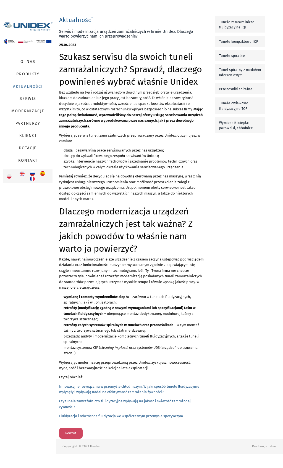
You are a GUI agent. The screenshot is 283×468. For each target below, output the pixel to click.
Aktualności (28, 86)
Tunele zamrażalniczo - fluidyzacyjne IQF (238, 24)
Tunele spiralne (232, 56)
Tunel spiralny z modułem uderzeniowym (240, 72)
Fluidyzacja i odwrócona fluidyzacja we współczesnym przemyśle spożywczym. (121, 416)
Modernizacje (27, 111)
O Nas (27, 61)
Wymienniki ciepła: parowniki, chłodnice (236, 125)
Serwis (28, 98)
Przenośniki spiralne (235, 89)
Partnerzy (28, 123)
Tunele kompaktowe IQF (238, 42)
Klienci (27, 135)
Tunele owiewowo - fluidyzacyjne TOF (235, 105)
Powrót (70, 433)
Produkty (28, 74)
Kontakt (28, 160)
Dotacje (28, 148)
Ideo (272, 446)
